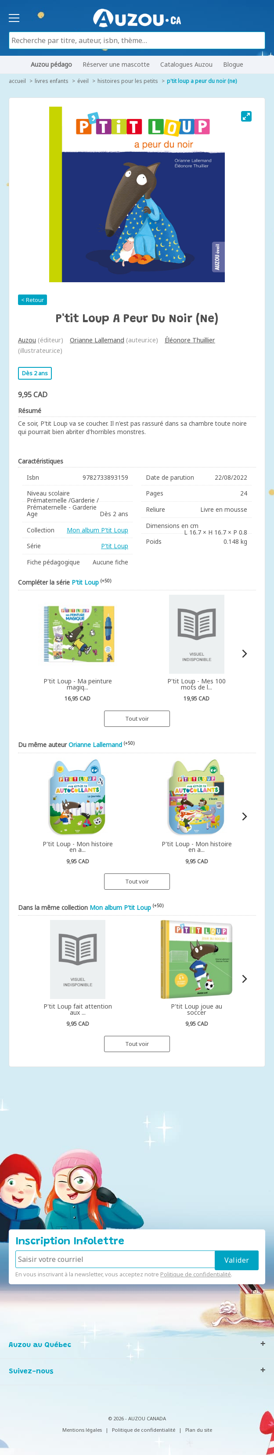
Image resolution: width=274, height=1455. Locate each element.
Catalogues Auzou (186, 64)
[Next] (244, 653)
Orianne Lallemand (97, 340)
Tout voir (137, 718)
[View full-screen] (246, 116)
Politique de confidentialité (195, 1274)
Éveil (83, 81)
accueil (17, 81)
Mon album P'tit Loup (97, 530)
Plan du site (198, 1429)
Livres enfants (51, 81)
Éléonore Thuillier (190, 340)
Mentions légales (82, 1429)
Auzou (27, 340)
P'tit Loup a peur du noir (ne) (202, 81)
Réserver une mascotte (116, 64)
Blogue (233, 64)
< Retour (32, 300)
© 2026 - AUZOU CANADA (137, 1418)
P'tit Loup (114, 546)
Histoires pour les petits (127, 81)
